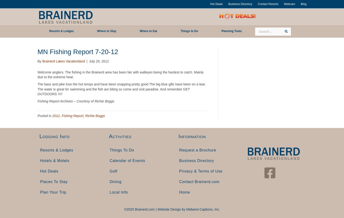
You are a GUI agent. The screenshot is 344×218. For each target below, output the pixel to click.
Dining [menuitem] (116, 182)
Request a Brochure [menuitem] (197, 150)
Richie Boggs (95, 116)
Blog (303, 4)
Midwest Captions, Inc (202, 209)
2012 (56, 116)
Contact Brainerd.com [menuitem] (199, 182)
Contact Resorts (268, 4)
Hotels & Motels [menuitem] (55, 161)
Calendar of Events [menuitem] (127, 161)
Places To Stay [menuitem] (54, 182)
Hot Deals (216, 4)
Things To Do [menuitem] (122, 150)
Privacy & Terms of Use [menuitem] (200, 171)
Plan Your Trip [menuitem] (53, 192)
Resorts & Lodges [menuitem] (56, 150)
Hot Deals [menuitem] (49, 171)
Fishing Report (72, 116)
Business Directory (240, 4)
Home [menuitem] (184, 192)
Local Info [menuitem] (119, 192)
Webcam (289, 4)
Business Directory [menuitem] (196, 161)
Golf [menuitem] (113, 171)
